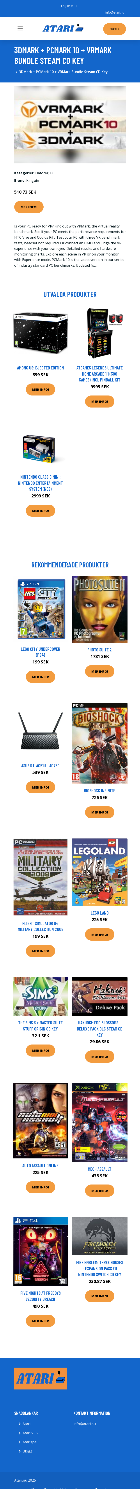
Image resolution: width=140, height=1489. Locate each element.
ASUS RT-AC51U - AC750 (40, 765)
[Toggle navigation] (20, 28)
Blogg (27, 1451)
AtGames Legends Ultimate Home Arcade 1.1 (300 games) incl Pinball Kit (99, 373)
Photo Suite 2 (99, 649)
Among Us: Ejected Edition (40, 367)
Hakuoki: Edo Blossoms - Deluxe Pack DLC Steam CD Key (99, 1028)
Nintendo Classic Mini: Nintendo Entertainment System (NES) (40, 483)
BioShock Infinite (99, 790)
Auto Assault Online (40, 1165)
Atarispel (30, 1442)
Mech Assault (99, 1169)
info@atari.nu (114, 12)
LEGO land (100, 912)
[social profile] (76, 6)
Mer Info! (29, 207)
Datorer (41, 173)
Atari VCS (30, 1433)
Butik (115, 29)
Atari (26, 1423)
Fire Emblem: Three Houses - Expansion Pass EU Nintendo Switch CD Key (99, 1268)
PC (52, 173)
